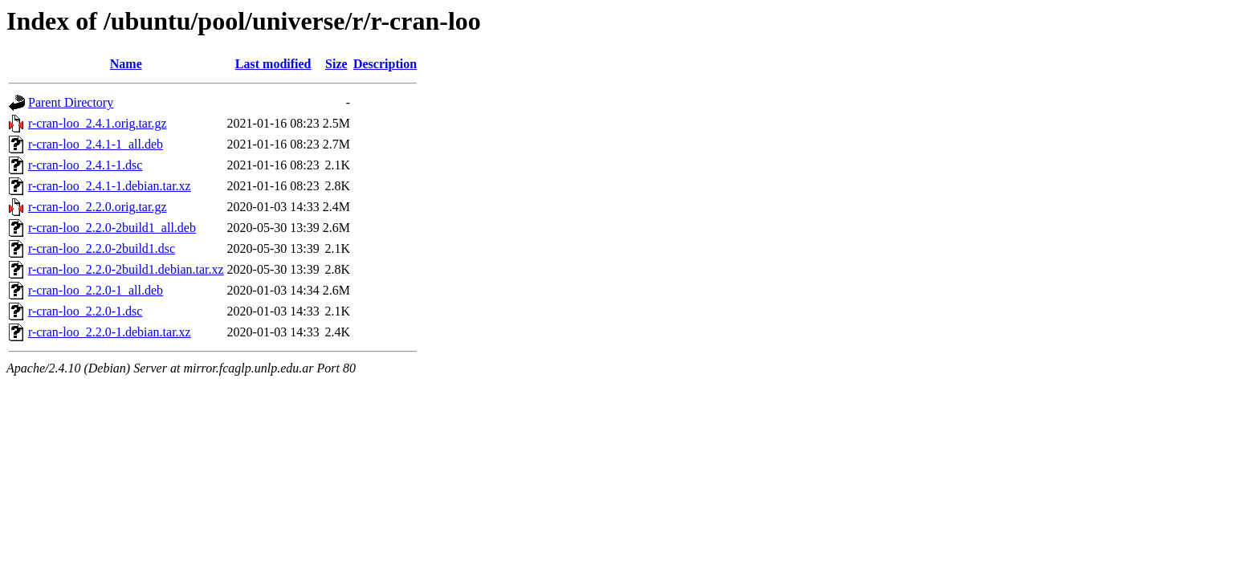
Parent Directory (70, 102)
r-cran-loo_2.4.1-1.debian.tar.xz (109, 186)
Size (336, 64)
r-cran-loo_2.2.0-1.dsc (85, 311)
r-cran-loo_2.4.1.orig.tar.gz (97, 123)
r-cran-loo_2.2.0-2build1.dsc (101, 248)
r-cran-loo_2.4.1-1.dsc (85, 165)
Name (126, 64)
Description (385, 64)
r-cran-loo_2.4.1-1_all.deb (95, 144)
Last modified (273, 64)
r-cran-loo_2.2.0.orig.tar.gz (97, 207)
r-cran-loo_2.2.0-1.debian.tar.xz (109, 332)
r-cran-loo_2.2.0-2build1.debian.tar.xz (126, 269)
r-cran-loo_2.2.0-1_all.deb (95, 290)
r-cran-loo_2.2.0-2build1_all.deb (112, 227)
